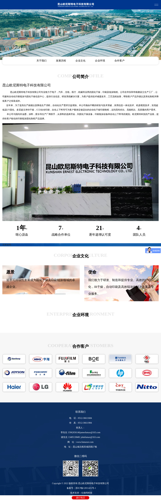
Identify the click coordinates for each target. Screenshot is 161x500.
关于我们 (41, 60)
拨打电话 (80, 498)
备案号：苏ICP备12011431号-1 (81, 488)
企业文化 (80, 60)
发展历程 (61, 60)
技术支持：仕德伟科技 (81, 493)
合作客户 (119, 60)
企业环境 (100, 60)
